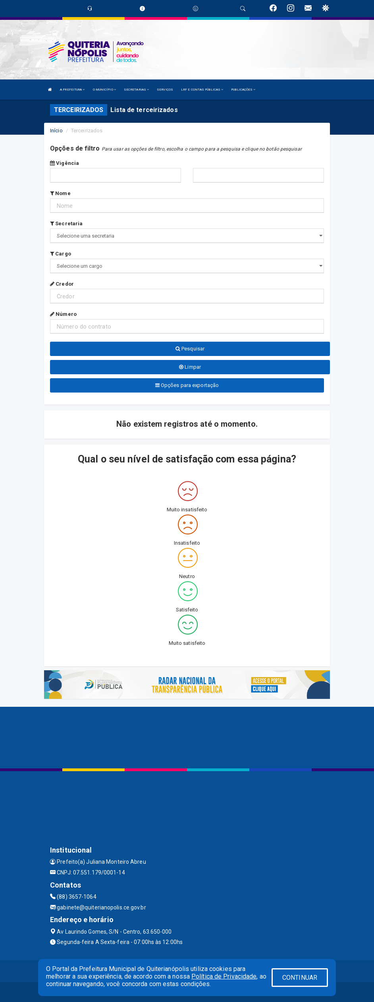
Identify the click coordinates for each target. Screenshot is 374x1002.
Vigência (64, 163)
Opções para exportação (187, 385)
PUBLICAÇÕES (243, 89)
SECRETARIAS (136, 89)
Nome (60, 193)
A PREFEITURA (72, 89)
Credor (62, 284)
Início (56, 130)
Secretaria (66, 223)
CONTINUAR (299, 977)
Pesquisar (189, 349)
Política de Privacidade (223, 976)
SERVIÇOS (165, 89)
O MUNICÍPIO (104, 89)
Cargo (60, 254)
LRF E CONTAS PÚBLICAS (202, 89)
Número (63, 314)
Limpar (190, 367)
